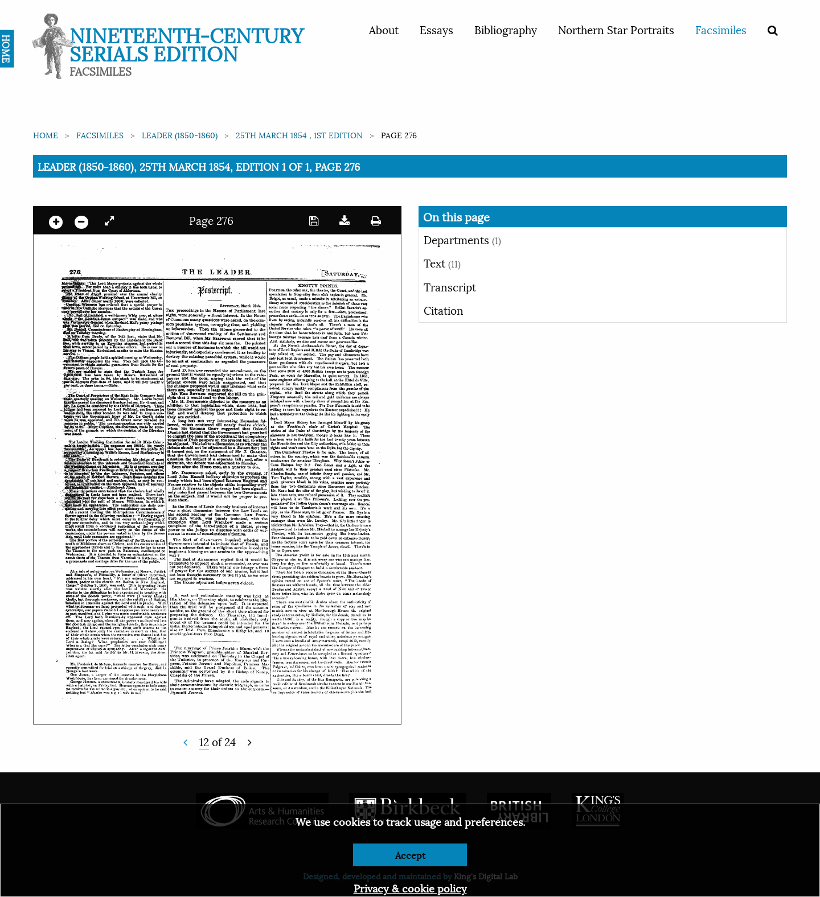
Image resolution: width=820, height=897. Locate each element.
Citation (444, 309)
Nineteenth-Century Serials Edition (186, 43)
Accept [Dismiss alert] (410, 854)
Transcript (450, 286)
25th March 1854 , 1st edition (299, 135)
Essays (436, 29)
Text (442, 262)
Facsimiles (721, 29)
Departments (462, 239)
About (384, 29)
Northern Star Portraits (616, 29)
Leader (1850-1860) (180, 135)
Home (45, 135)
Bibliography (505, 29)
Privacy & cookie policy (410, 887)
